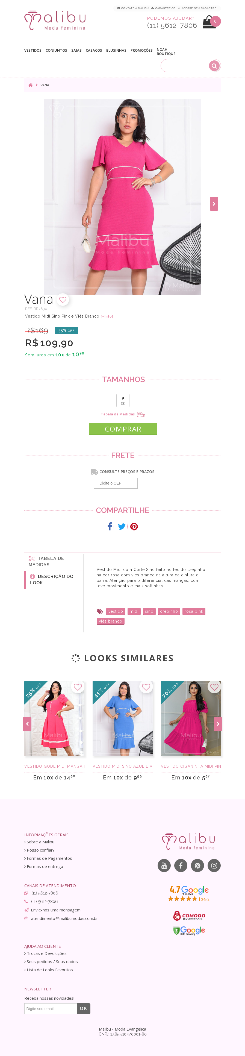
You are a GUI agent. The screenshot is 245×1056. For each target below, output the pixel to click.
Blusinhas (116, 50)
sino (149, 611)
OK (84, 1008)
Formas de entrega (43, 866)
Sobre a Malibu (39, 841)
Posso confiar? (39, 850)
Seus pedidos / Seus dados (51, 961)
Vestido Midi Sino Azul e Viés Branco (123, 766)
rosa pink (194, 611)
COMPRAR (123, 429)
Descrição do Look (51, 579)
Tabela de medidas (46, 561)
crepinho (169, 611)
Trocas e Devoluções (45, 953)
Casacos (94, 50)
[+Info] (107, 316)
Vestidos (33, 50)
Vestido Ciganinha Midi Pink (191, 766)
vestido (115, 611)
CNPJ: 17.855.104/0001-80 (123, 1034)
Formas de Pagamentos (48, 858)
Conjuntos (56, 50)
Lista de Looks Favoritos (48, 969)
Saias (76, 50)
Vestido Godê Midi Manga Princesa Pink (54, 766)
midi (134, 611)
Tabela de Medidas (123, 414)
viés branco (110, 621)
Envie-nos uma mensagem (56, 909)
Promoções (142, 50)
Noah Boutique (166, 52)
